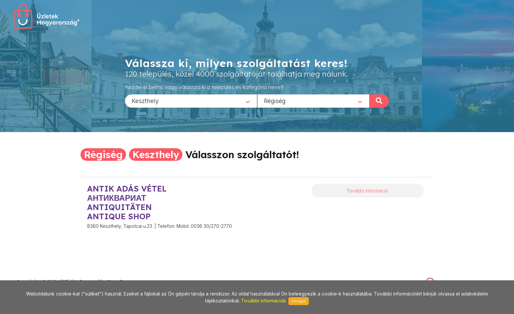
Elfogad (298, 301)
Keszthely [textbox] (145, 100)
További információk (263, 300)
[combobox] (191, 100)
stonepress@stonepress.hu (43, 274)
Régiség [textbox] (275, 100)
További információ (367, 190)
